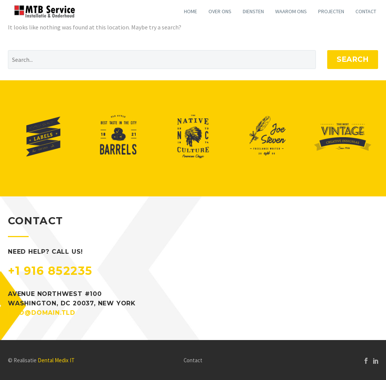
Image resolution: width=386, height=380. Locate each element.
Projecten (331, 11)
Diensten (253, 11)
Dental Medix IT (56, 360)
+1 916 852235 (50, 271)
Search (353, 59)
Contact (365, 11)
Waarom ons (291, 11)
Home (190, 11)
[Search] (162, 59)
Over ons (219, 11)
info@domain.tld (41, 312)
